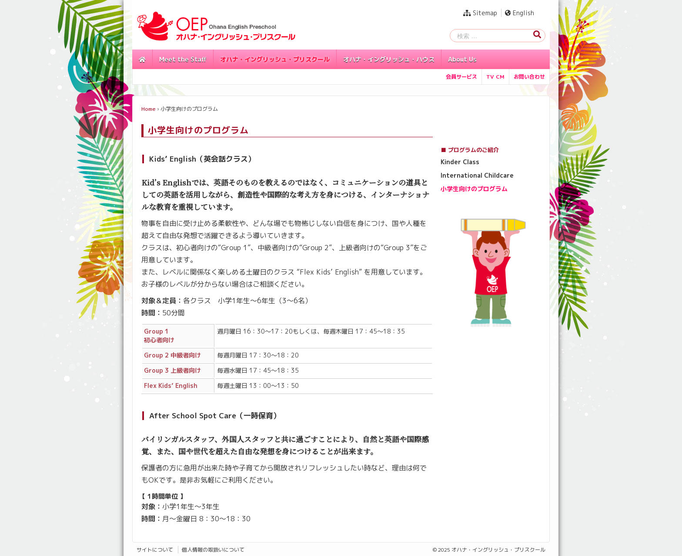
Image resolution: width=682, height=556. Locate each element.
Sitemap (480, 13)
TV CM (495, 76)
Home (148, 109)
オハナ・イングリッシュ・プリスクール (275, 59)
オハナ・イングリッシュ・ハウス (389, 59)
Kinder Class (460, 162)
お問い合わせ (529, 76)
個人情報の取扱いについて (213, 549)
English (519, 13)
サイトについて (155, 549)
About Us (462, 59)
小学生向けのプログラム (474, 189)
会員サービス (461, 76)
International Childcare (477, 175)
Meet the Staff (183, 59)
